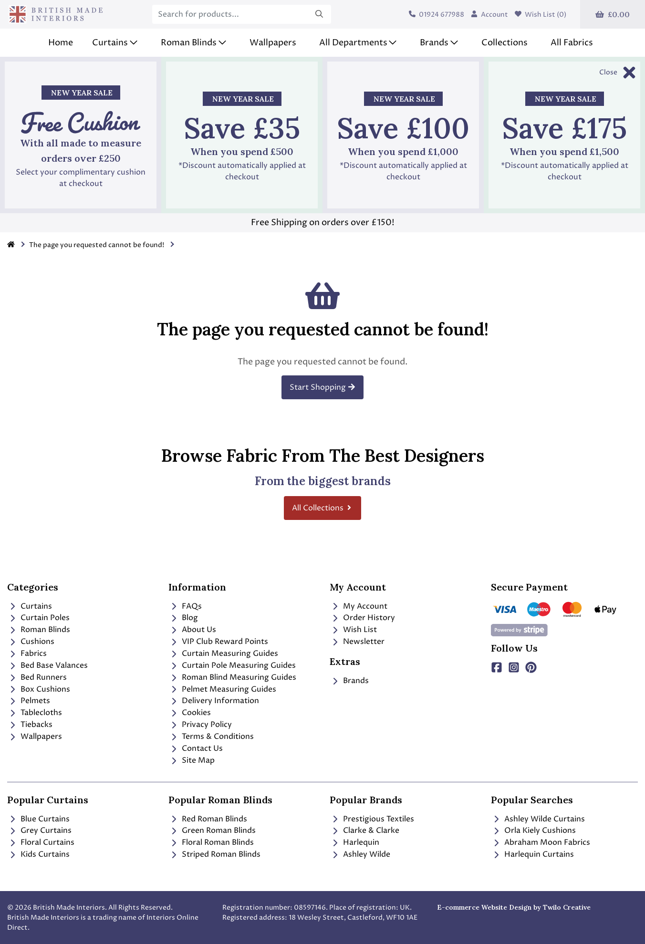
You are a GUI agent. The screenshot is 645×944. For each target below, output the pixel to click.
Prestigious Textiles (372, 819)
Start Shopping (322, 387)
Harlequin (354, 842)
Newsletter (357, 641)
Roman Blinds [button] (189, 43)
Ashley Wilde (360, 854)
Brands (349, 680)
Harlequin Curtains (532, 854)
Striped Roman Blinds (214, 854)
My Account (358, 606)
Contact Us (195, 748)
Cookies (189, 712)
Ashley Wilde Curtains (538, 819)
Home (60, 43)
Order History (362, 617)
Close (608, 72)
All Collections (322, 508)
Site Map (191, 760)
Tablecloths (34, 712)
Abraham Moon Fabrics (540, 842)
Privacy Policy (200, 724)
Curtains (29, 606)
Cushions (30, 641)
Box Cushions (38, 689)
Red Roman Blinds (207, 819)
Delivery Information (213, 700)
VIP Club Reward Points (218, 641)
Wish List (353, 629)
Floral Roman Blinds (211, 842)
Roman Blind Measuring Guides (232, 677)
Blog (183, 617)
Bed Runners (37, 677)
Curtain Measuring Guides (223, 653)
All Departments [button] (353, 43)
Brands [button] (434, 43)
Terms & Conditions (211, 736)
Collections (504, 43)
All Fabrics (572, 43)
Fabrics (27, 653)
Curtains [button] (110, 43)
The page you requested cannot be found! (96, 244)
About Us (192, 629)
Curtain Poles (38, 617)
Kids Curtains (38, 854)
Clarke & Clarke (364, 830)
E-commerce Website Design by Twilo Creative (514, 907)
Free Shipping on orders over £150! (323, 222)
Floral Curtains (40, 842)
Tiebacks (29, 724)
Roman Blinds (38, 629)
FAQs (185, 606)
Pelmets (28, 700)
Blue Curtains (38, 819)
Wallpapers (273, 43)
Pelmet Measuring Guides (222, 689)
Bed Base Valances (47, 665)
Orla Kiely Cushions (533, 830)
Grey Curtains (39, 830)
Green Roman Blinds (212, 830)
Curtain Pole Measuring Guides (232, 665)
